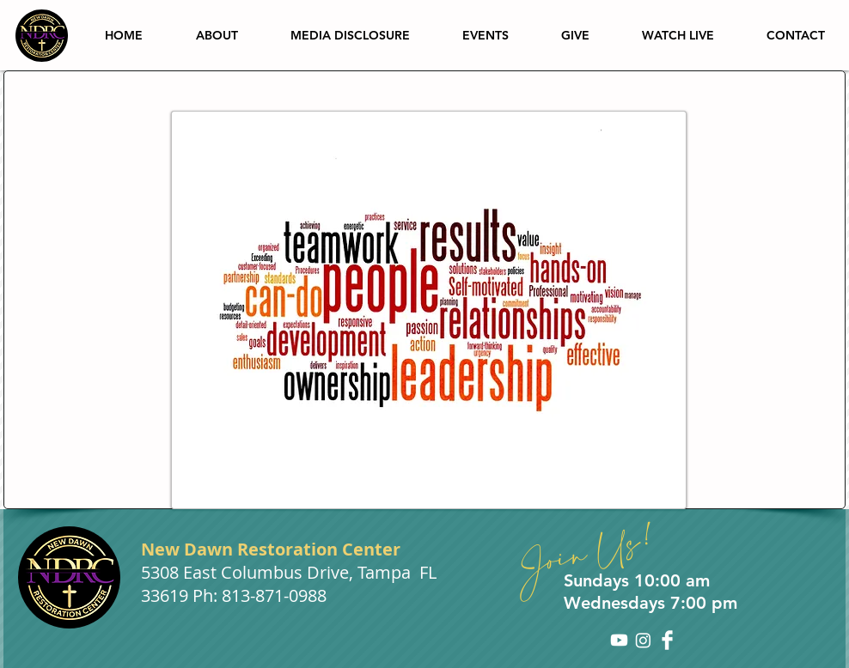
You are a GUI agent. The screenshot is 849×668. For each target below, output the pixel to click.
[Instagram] (643, 640)
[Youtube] (619, 640)
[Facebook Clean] (667, 640)
